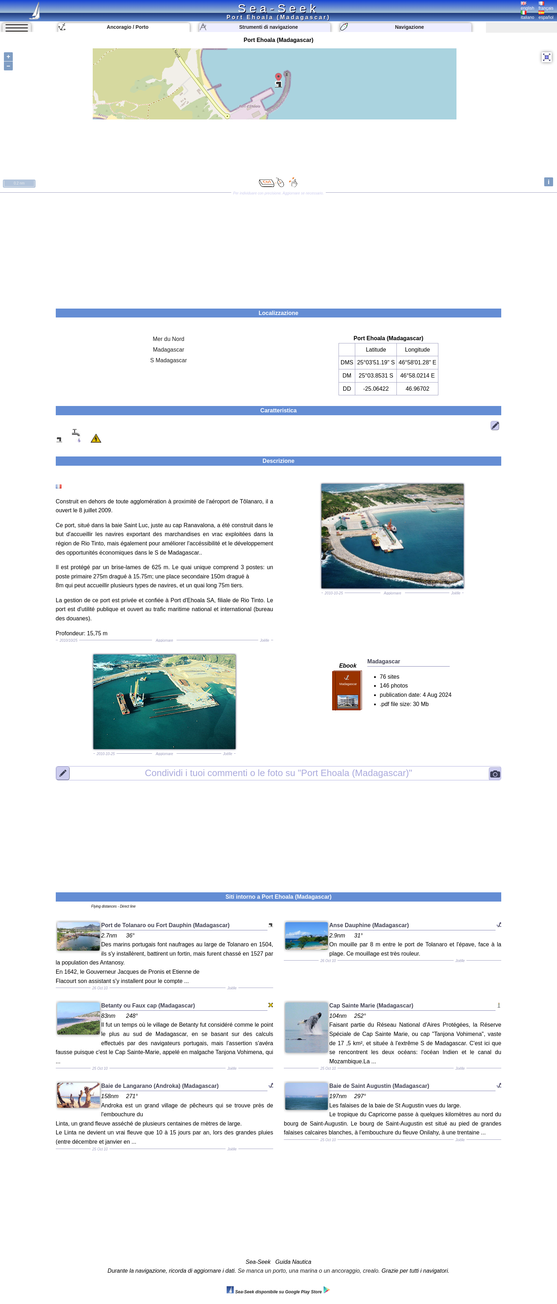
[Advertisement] (278, 248)
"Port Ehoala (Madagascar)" (278, 773)
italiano (527, 15)
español (546, 15)
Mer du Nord (168, 339)
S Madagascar (168, 360)
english (527, 6)
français (546, 6)
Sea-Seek (278, 8)
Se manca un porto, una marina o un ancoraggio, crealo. (309, 1271)
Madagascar (168, 350)
